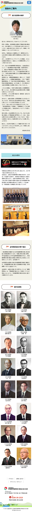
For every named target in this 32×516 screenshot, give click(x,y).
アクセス (11, 479)
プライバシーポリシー (16, 482)
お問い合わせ (19, 479)
